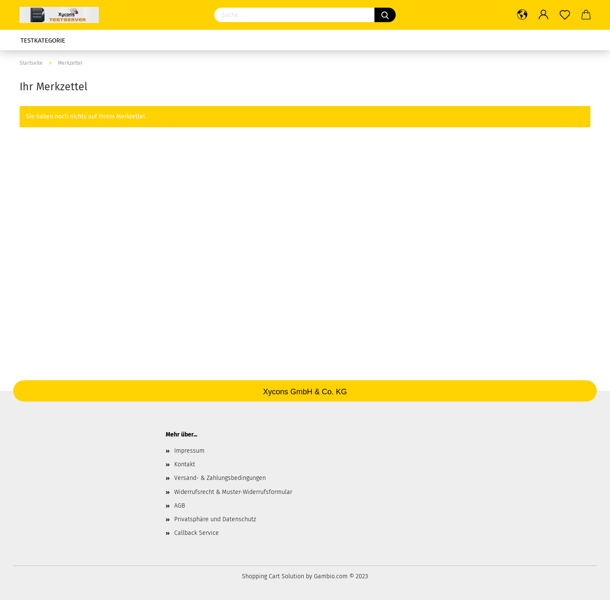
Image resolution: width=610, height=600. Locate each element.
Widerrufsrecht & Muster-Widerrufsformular (233, 492)
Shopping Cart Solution (273, 576)
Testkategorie (42, 40)
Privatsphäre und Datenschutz (215, 519)
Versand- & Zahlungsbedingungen (220, 478)
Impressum (189, 450)
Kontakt (184, 464)
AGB (179, 505)
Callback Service (196, 533)
